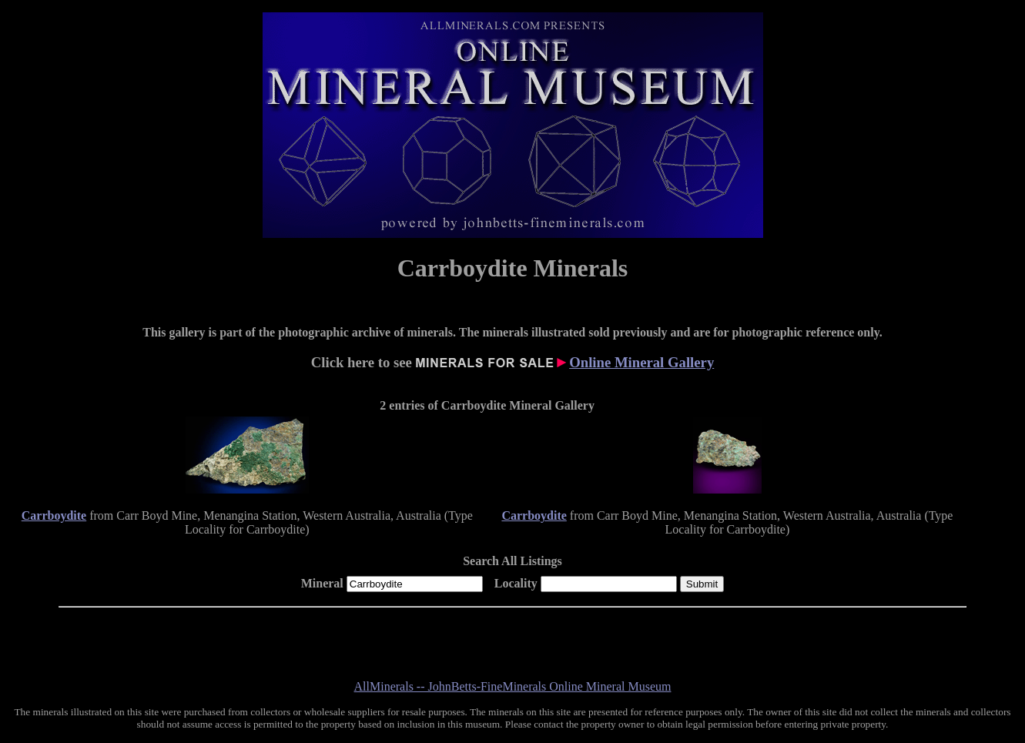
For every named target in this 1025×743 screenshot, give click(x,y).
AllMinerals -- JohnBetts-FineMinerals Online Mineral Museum (513, 686)
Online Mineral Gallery (641, 362)
